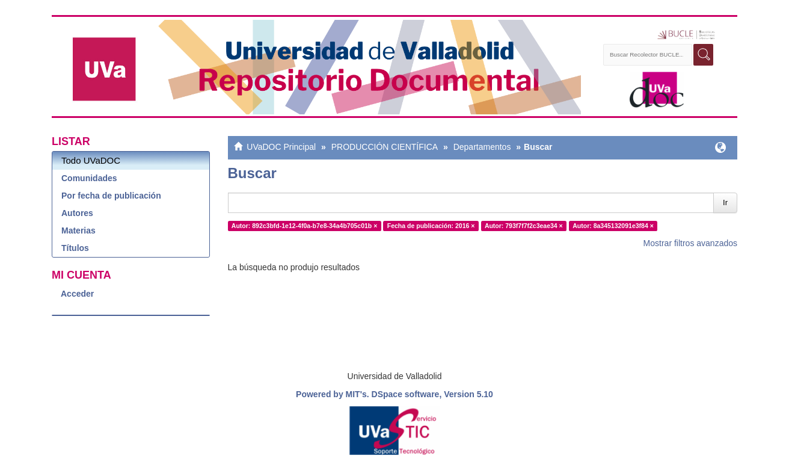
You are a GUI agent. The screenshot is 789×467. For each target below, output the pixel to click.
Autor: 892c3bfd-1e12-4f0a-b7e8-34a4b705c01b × (305, 225)
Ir (725, 202)
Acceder (77, 293)
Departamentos (482, 147)
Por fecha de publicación (111, 195)
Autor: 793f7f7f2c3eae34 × (524, 225)
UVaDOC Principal (281, 147)
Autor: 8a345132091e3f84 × (613, 225)
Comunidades (89, 178)
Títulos (75, 248)
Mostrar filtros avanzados (690, 243)
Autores (77, 213)
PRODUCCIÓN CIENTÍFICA (384, 147)
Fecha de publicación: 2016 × (431, 225)
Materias (78, 230)
